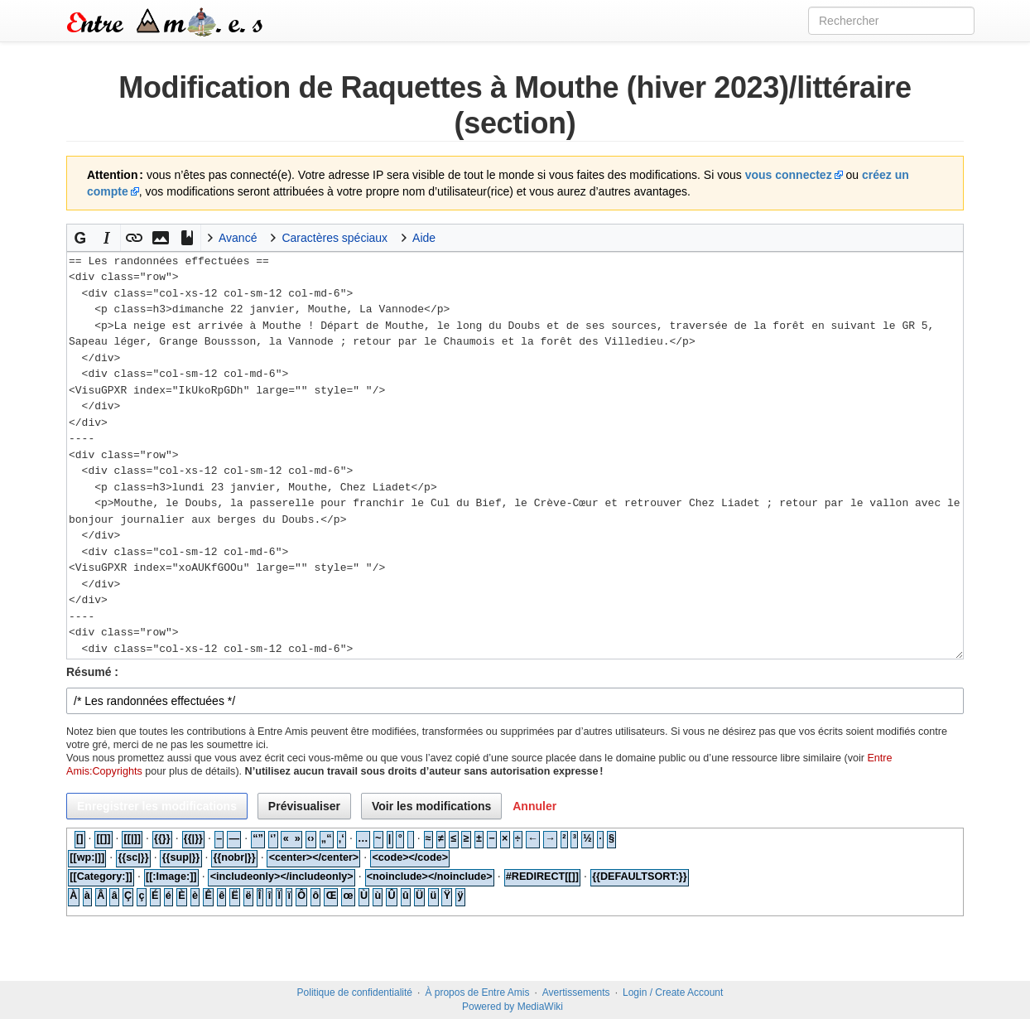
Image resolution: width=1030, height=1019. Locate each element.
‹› (310, 838)
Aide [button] (424, 237)
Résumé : (92, 672)
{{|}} (193, 838)
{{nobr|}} (234, 857)
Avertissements (576, 992)
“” (258, 838)
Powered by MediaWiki (512, 1006)
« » (292, 838)
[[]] (104, 838)
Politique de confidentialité (354, 992)
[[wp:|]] (87, 857)
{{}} (162, 838)
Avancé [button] (238, 237)
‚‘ (341, 838)
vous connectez (788, 174)
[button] (80, 238)
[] (79, 838)
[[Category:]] (101, 876)
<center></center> (314, 857)
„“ (326, 838)
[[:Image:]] (171, 876)
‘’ (273, 838)
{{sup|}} (181, 857)
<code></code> (410, 857)
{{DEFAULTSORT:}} (639, 876)
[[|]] (132, 838)
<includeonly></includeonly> (282, 876)
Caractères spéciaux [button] (334, 237)
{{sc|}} (133, 857)
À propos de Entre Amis (477, 992)
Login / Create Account (673, 992)
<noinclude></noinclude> (430, 876)
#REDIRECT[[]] (542, 876)
